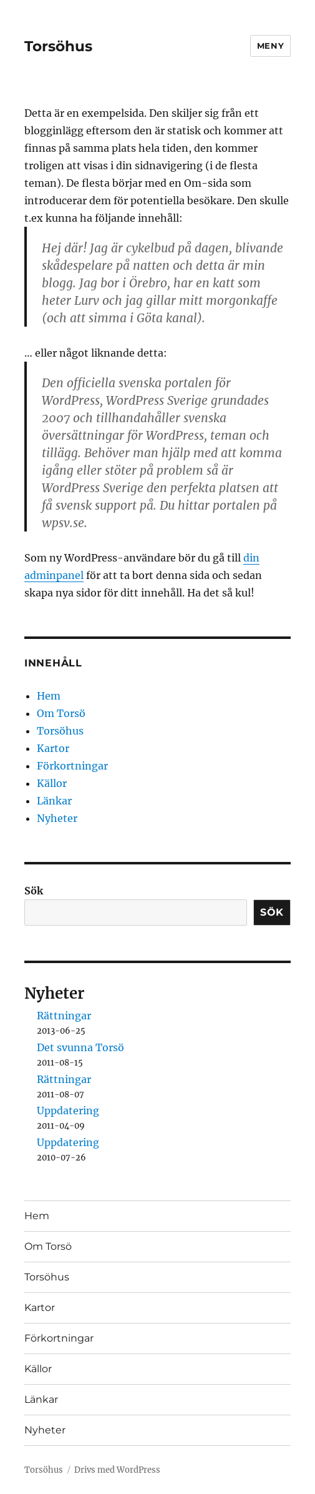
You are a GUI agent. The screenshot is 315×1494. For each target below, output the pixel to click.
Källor (52, 783)
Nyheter (57, 818)
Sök (33, 890)
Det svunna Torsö (80, 1047)
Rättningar (64, 1015)
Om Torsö (61, 713)
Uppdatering (68, 1110)
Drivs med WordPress (117, 1470)
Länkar (54, 800)
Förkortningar (72, 765)
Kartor (53, 748)
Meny (270, 46)
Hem (49, 696)
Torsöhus (58, 46)
